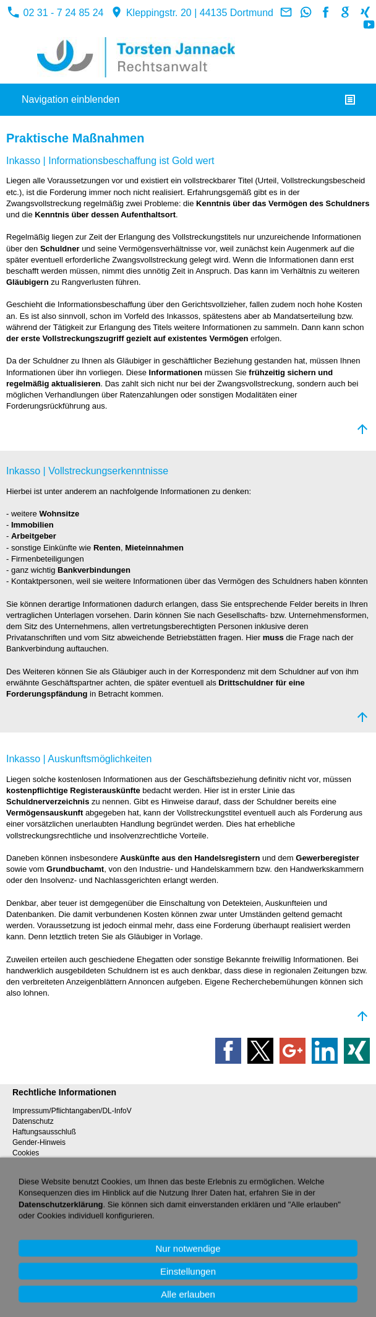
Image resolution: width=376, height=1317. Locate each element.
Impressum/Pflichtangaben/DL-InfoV (72, 1110)
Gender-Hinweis (39, 1142)
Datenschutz (33, 1121)
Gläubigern (28, 282)
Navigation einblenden (70, 99)
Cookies (25, 1153)
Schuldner (61, 248)
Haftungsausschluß (44, 1132)
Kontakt (25, 1191)
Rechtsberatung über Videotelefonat (71, 1212)
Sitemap (26, 1270)
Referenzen (31, 1250)
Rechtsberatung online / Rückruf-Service (78, 1201)
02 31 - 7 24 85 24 (55, 12)
